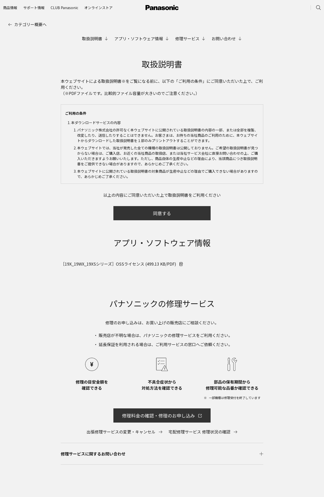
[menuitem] (10, 8)
